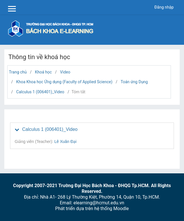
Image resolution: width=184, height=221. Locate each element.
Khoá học (43, 72)
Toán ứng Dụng (134, 82)
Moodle (121, 208)
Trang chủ (18, 72)
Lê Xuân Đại (65, 141)
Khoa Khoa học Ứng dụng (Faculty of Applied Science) (64, 82)
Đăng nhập (164, 7)
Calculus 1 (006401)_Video (40, 92)
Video (65, 72)
